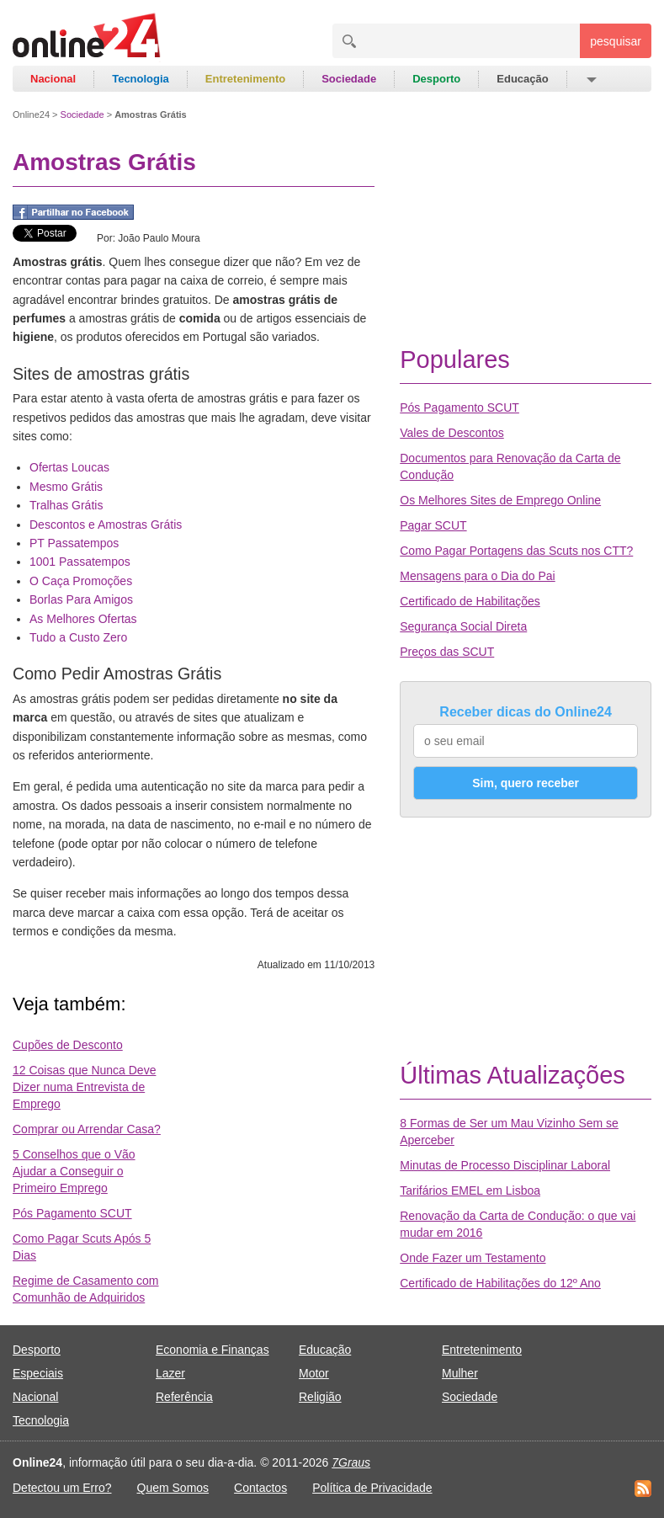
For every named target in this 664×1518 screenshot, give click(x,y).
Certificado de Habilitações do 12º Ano (500, 1283)
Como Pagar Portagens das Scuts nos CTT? (516, 550)
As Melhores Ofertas (83, 619)
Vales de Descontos (451, 432)
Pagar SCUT (433, 525)
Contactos (260, 1487)
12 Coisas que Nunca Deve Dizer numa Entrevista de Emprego (84, 1087)
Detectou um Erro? (62, 1487)
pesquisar (615, 41)
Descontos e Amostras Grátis (105, 524)
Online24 (31, 114)
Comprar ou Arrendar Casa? (87, 1129)
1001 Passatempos (79, 561)
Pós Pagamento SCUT (72, 1213)
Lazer (170, 1373)
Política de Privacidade (372, 1487)
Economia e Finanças (212, 1349)
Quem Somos (173, 1487)
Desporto (436, 78)
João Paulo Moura (158, 238)
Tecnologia (140, 78)
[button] (590, 79)
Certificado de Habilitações (470, 601)
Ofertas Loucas (69, 467)
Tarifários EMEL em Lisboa (470, 1190)
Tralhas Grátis (66, 505)
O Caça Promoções (80, 581)
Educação (522, 78)
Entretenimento (245, 78)
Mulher (460, 1373)
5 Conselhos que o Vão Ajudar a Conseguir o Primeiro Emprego (74, 1171)
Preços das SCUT (447, 651)
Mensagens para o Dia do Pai (477, 576)
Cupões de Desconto (68, 1045)
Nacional (53, 78)
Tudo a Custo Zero (78, 637)
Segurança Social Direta (463, 626)
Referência (184, 1396)
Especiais (38, 1373)
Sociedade (348, 78)
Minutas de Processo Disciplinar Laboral (505, 1165)
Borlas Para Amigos (81, 599)
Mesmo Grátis (66, 486)
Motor (314, 1373)
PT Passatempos (74, 543)
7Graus (351, 1462)
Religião (320, 1396)
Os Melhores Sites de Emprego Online (500, 500)
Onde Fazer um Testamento (472, 1258)
